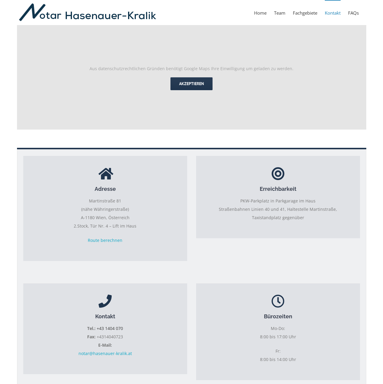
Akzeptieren (191, 83)
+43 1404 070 (110, 328)
